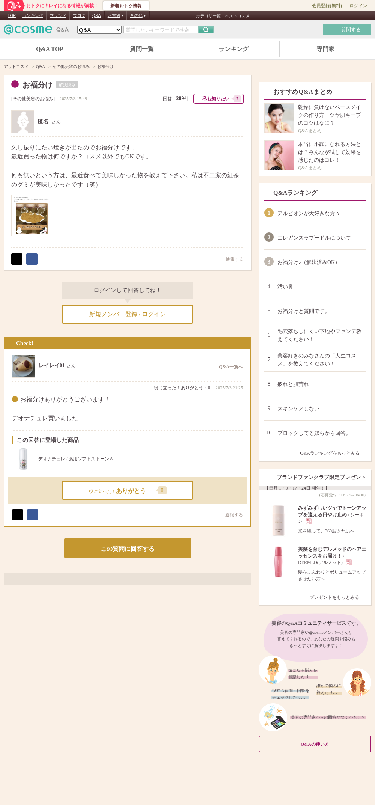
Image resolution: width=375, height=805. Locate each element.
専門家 (325, 49)
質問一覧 (142, 49)
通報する (231, 259)
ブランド (58, 15)
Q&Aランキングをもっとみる (333, 453)
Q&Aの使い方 (334, 744)
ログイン (359, 5)
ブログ (79, 15)
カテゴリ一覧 (208, 16)
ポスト (16, 259)
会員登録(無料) (327, 5)
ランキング (32, 15)
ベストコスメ (237, 16)
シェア (32, 259)
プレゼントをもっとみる (338, 597)
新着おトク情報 (126, 6)
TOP (12, 15)
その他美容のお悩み (33, 98)
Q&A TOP (49, 49)
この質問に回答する (127, 549)
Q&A (96, 15)
